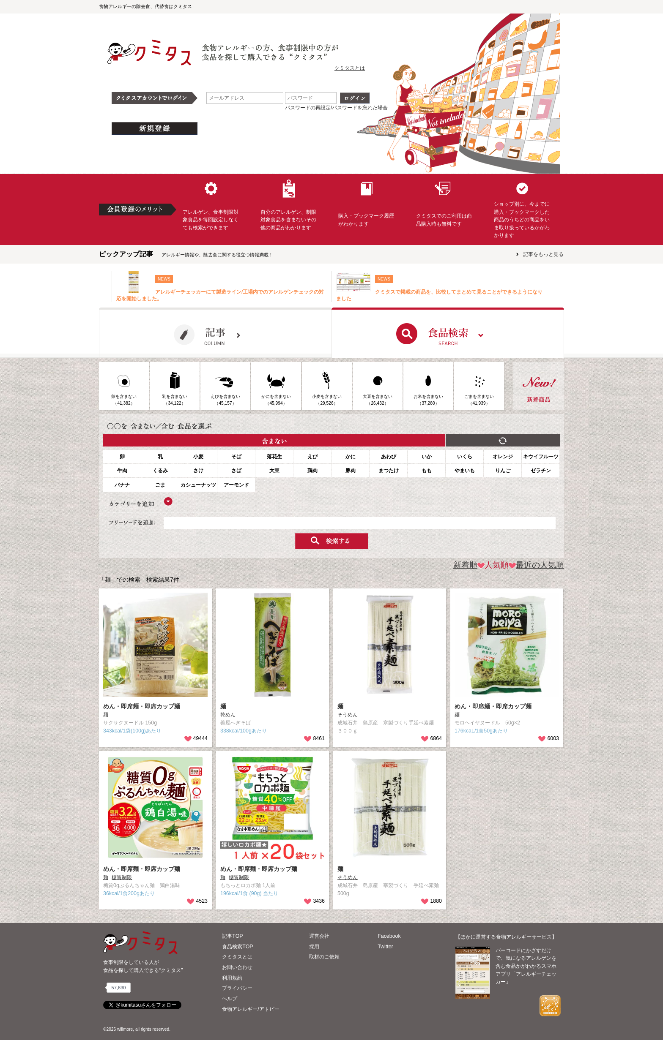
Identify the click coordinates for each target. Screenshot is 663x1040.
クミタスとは (349, 68)
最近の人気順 (536, 565)
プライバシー (237, 988)
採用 (314, 947)
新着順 (465, 565)
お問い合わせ (237, 967)
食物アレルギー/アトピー (250, 1009)
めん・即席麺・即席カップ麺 (141, 706)
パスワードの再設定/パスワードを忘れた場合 (336, 108)
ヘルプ (229, 999)
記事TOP (232, 936)
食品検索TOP (237, 947)
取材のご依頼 (324, 957)
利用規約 (232, 978)
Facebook (389, 936)
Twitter (385, 947)
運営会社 (319, 936)
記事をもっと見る (543, 254)
